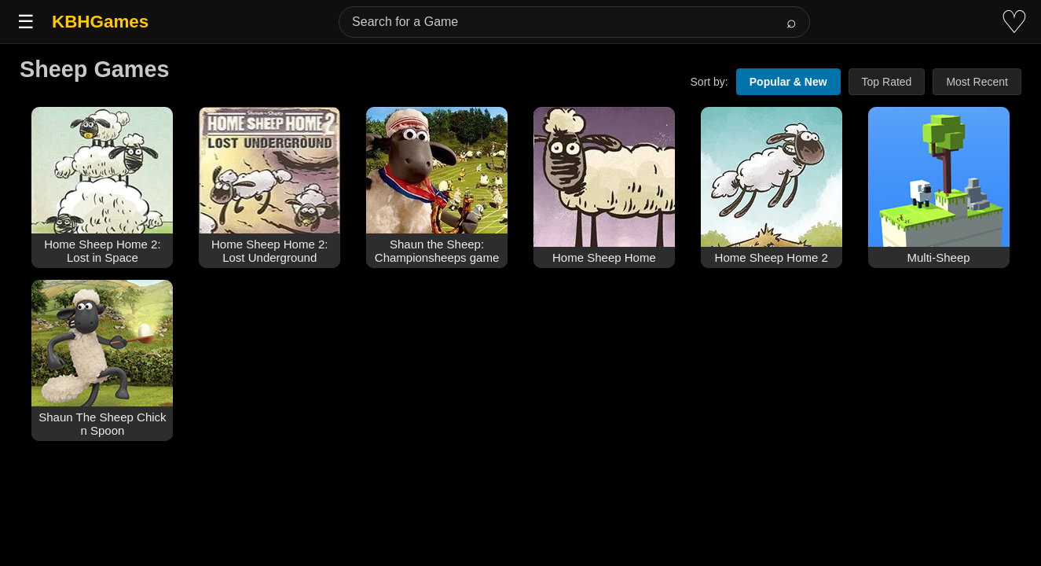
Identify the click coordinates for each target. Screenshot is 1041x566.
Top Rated (887, 81)
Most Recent (977, 81)
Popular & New (788, 81)
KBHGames (100, 21)
